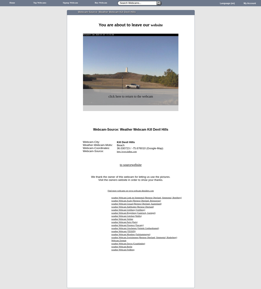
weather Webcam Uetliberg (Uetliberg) (128, 210)
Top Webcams (39, 3)
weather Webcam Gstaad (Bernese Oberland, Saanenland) (136, 204)
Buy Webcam (101, 3)
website (157, 25)
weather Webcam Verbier (122, 219)
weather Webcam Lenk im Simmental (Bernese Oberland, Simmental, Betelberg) (146, 198)
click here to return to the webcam (130, 96)
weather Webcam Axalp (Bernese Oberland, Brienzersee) (136, 201)
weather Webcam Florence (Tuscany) (127, 225)
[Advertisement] (130, 32)
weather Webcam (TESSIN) (123, 231)
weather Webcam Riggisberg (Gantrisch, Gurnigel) (133, 213)
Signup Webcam (70, 3)
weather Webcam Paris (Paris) (124, 222)
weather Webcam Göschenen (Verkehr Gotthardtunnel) (135, 228)
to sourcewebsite (131, 165)
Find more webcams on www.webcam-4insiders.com (131, 191)
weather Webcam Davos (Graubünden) (128, 243)
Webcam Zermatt (118, 240)
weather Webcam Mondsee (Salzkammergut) (130, 234)
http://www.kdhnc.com (127, 151)
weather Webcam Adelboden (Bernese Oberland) (132, 207)
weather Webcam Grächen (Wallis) (126, 216)
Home (12, 3)
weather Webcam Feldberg (123, 250)
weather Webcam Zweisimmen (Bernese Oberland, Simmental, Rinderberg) (144, 237)
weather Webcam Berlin (121, 247)
